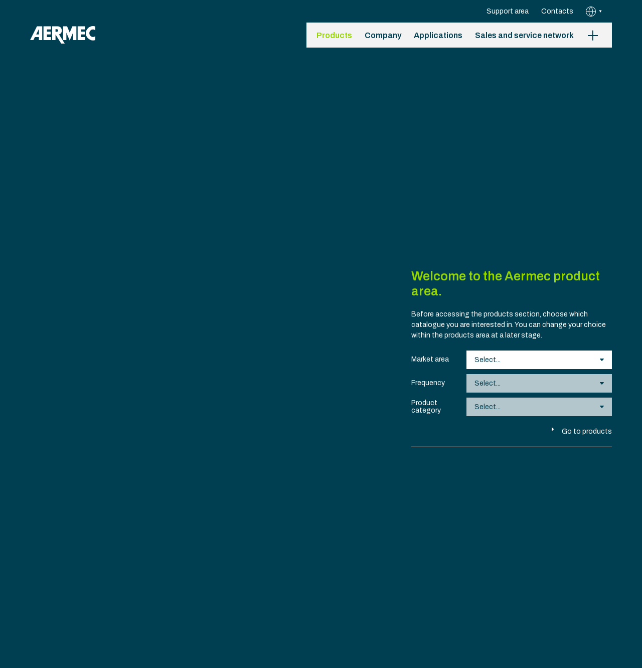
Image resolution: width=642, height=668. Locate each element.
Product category (426, 406)
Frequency (428, 383)
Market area (430, 359)
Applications (438, 35)
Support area (508, 11)
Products (334, 35)
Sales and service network (524, 35)
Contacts (557, 11)
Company (383, 35)
